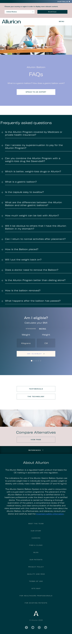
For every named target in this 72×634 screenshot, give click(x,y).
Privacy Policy (36, 567)
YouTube (32, 627)
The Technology (36, 396)
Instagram (39, 627)
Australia (62, 1)
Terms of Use (36, 581)
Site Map (36, 588)
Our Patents (36, 560)
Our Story (36, 531)
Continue (52, 12)
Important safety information (50, 514)
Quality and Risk (36, 574)
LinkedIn (45, 627)
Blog (36, 552)
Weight (26, 334)
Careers (36, 538)
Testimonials (36, 389)
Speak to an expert (36, 92)
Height (46, 334)
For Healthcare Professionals (36, 596)
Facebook (26, 627)
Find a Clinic (36, 545)
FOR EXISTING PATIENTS (36, 603)
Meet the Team (36, 523)
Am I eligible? (34, 354)
